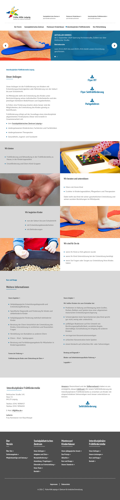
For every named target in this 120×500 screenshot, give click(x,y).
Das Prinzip (65, 454)
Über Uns (9, 451)
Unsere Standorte (67, 464)
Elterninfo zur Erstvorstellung (44, 464)
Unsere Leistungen (95, 454)
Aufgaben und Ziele (40, 454)
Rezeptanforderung (40, 457)
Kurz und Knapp (66, 461)
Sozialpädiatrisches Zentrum (51, 16)
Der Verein (18, 27)
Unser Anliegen (39, 451)
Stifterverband (92, 386)
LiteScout (80, 389)
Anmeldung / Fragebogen (42, 461)
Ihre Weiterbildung (98, 27)
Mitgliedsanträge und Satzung (16, 457)
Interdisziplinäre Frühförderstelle (97, 16)
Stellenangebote (12, 454)
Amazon (64, 386)
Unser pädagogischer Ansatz (70, 451)
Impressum (53, 484)
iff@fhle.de (16, 410)
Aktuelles (64, 457)
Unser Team (37, 468)
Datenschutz (65, 484)
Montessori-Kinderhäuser (73, 16)
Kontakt (36, 471)
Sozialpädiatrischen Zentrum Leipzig (26, 123)
